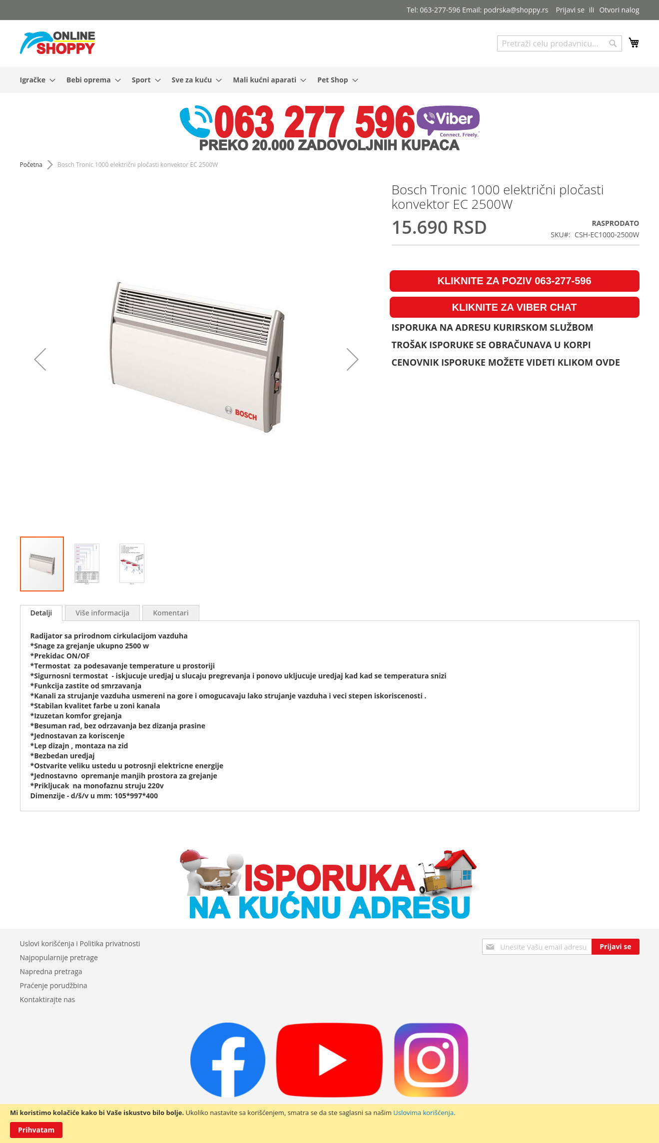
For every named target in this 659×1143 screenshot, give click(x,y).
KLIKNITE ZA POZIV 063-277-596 (514, 280)
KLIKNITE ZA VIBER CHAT (514, 307)
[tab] (41, 613)
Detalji (41, 612)
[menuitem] (35, 79)
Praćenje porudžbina (53, 985)
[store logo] (57, 42)
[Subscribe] (615, 947)
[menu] (330, 79)
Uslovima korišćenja (423, 1112)
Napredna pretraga (51, 971)
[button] (40, 359)
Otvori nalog (619, 9)
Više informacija (102, 612)
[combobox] (559, 43)
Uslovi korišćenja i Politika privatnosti (80, 943)
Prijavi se (570, 9)
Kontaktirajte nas (47, 999)
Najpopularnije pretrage (59, 957)
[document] (329, 1123)
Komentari (170, 612)
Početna (31, 164)
